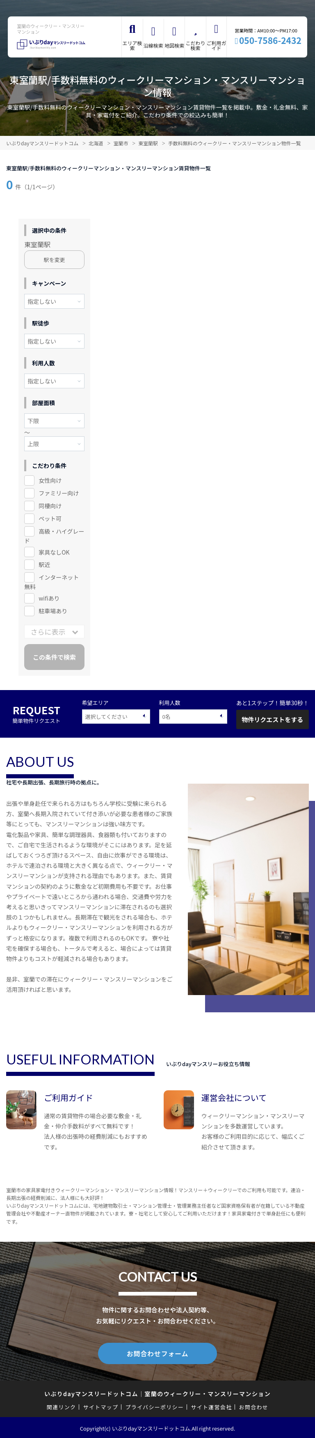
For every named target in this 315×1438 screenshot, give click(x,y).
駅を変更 (54, 260)
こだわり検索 (195, 45)
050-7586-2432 (270, 40)
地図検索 (174, 45)
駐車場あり (53, 611)
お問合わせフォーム (157, 1353)
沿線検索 (153, 45)
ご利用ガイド (216, 45)
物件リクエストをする (272, 719)
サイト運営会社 (211, 1405)
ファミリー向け (59, 493)
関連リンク (61, 1405)
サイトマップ (101, 1405)
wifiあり (49, 598)
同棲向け (50, 506)
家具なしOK (54, 552)
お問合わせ (254, 1405)
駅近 (44, 564)
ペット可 (50, 518)
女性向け (50, 480)
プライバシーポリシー (154, 1405)
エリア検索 (132, 45)
